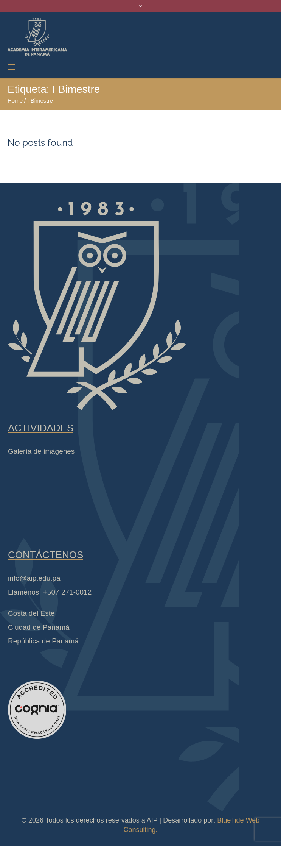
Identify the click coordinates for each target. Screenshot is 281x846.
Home (15, 100)
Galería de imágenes (41, 451)
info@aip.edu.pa (34, 578)
